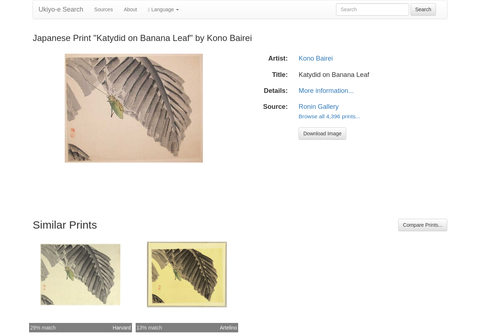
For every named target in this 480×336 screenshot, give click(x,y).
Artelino (228, 328)
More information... (326, 90)
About (130, 9)
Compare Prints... (423, 225)
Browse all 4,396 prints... (329, 116)
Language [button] (163, 10)
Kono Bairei (316, 58)
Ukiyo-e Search (61, 9)
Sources (103, 9)
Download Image (322, 133)
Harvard (122, 328)
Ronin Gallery (319, 106)
